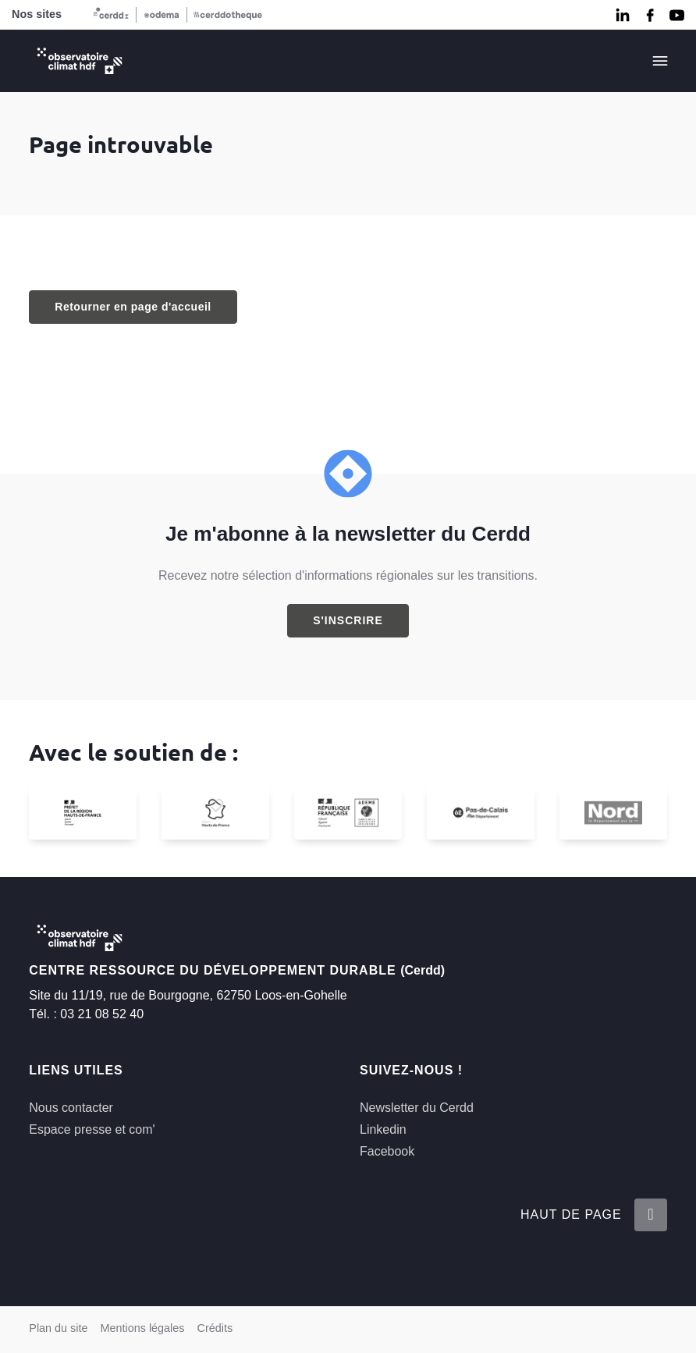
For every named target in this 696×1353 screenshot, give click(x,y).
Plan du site (58, 1328)
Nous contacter (71, 1107)
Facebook (387, 1151)
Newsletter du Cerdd (417, 1107)
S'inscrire (348, 620)
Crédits (215, 1328)
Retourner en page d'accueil (133, 306)
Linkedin (383, 1129)
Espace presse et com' (91, 1129)
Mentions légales (143, 1328)
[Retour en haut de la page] (650, 1215)
